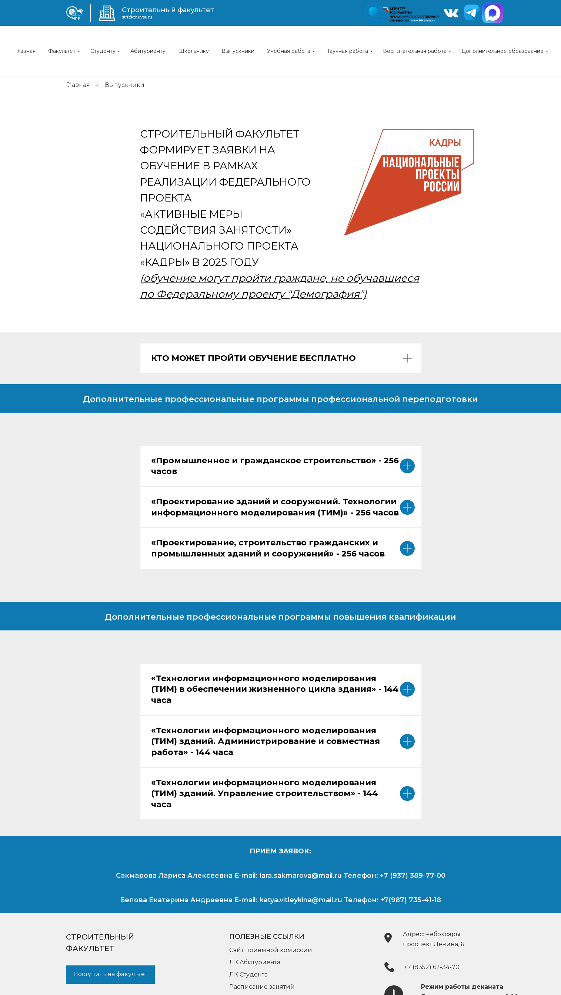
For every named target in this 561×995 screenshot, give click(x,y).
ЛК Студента (248, 974)
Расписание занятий (262, 986)
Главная (25, 51)
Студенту (103, 51)
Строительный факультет (168, 10)
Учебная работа (288, 51)
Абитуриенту (148, 51)
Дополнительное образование (502, 51)
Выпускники (237, 51)
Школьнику (193, 51)
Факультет (62, 51)
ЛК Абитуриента (254, 962)
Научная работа (346, 51)
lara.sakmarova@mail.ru (301, 876)
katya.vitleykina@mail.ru (301, 900)
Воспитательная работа (415, 51)
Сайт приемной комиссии (270, 950)
